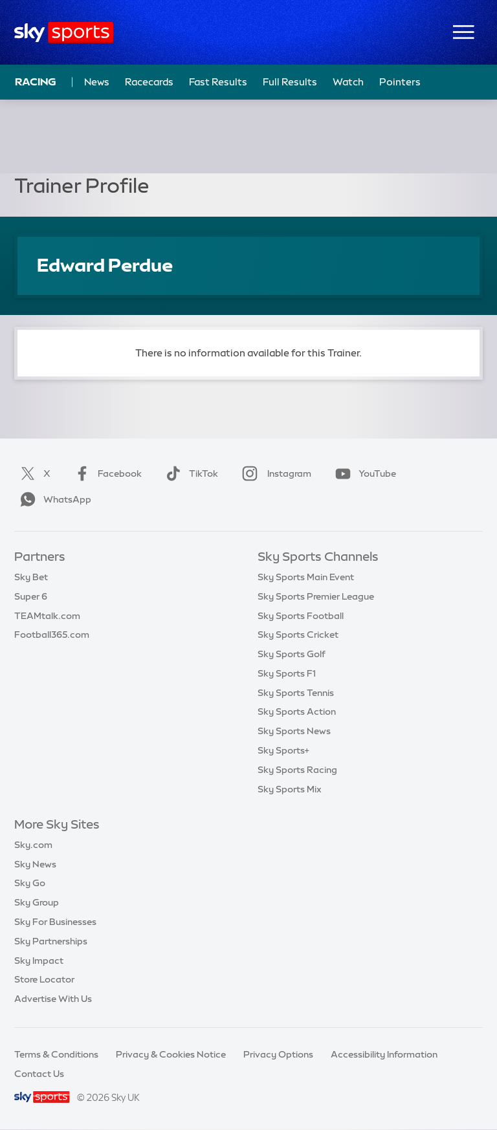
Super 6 (30, 596)
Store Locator (44, 979)
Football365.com (51, 634)
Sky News (35, 864)
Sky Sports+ (283, 750)
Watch (348, 82)
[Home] (63, 32)
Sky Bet (31, 576)
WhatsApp (53, 499)
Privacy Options (278, 1054)
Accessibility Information (384, 1054)
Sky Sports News (294, 730)
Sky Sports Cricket (298, 634)
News (96, 82)
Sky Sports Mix (290, 789)
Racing (35, 81)
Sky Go (29, 882)
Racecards (149, 82)
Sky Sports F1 (287, 673)
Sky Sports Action (297, 711)
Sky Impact (38, 960)
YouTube (363, 473)
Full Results (290, 82)
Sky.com (33, 844)
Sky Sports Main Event (306, 576)
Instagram (274, 473)
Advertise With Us (53, 998)
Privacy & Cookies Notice (171, 1054)
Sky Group (36, 902)
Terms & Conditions (56, 1054)
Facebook (105, 473)
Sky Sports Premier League (316, 596)
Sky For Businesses (55, 921)
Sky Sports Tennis (296, 692)
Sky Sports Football (301, 615)
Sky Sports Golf (292, 653)
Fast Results (218, 82)
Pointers (400, 82)
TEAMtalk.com (47, 615)
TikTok (189, 473)
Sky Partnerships (50, 941)
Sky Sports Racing (297, 769)
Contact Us (39, 1073)
